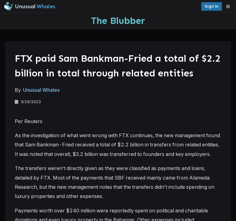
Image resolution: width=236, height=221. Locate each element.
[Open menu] (230, 6)
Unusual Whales (41, 90)
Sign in (211, 6)
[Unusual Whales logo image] (29, 6)
